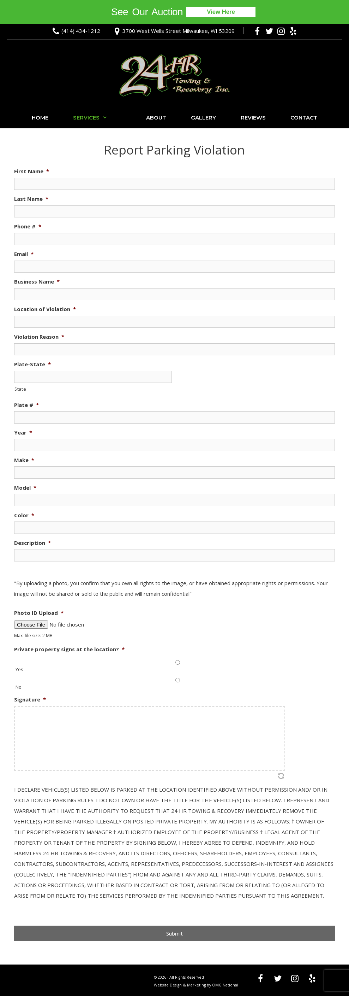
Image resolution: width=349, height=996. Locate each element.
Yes (19, 669)
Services (97, 118)
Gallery (203, 117)
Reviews (253, 117)
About (156, 117)
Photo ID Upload (39, 613)
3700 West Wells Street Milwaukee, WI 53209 (178, 30)
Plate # (26, 405)
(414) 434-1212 (80, 30)
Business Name (37, 281)
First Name (31, 171)
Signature (30, 699)
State (20, 389)
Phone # (27, 226)
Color (24, 515)
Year (23, 432)
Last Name (31, 199)
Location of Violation (45, 309)
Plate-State (32, 364)
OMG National (225, 985)
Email (24, 254)
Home (40, 117)
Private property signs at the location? (69, 649)
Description (32, 543)
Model (25, 487)
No (19, 687)
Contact (304, 117)
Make (24, 460)
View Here (221, 11)
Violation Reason (39, 336)
